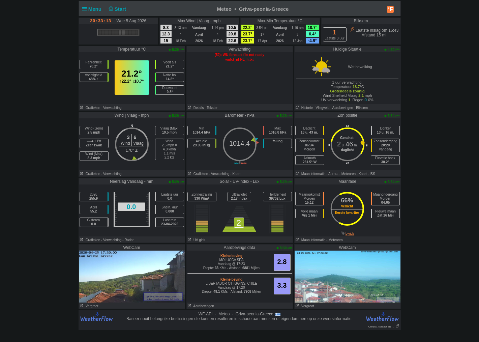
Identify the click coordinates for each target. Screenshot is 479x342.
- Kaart (235, 174)
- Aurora (332, 174)
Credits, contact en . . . (383, 326)
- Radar (127, 240)
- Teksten (211, 108)
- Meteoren (347, 174)
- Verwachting (111, 108)
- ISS (371, 174)
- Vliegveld (322, 108)
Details (195, 108)
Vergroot (88, 306)
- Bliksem (361, 108)
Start (116, 9)
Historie (304, 108)
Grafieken (89, 108)
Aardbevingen (200, 306)
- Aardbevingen (341, 108)
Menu (93, 9)
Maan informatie (310, 174)
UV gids (196, 240)
